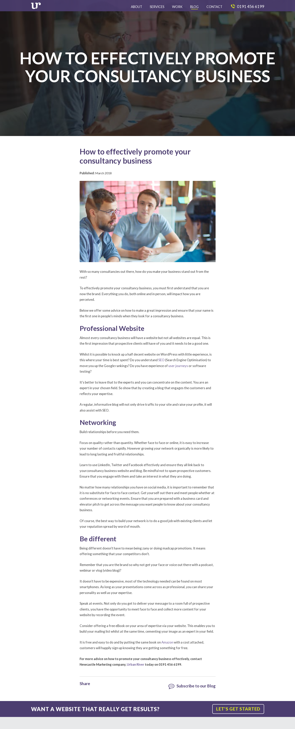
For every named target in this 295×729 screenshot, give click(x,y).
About (136, 7)
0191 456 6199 (247, 6)
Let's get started (236, 708)
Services (157, 7)
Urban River (135, 664)
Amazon (167, 642)
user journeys (178, 366)
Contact (214, 7)
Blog (194, 7)
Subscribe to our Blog (193, 685)
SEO (161, 360)
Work (177, 7)
